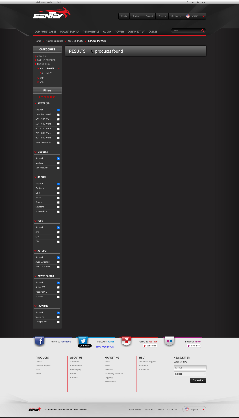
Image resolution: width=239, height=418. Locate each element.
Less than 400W (43, 114)
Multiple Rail (41, 321)
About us (74, 362)
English (195, 16)
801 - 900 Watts (43, 137)
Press (107, 362)
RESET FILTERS (47, 97)
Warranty (143, 366)
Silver (38, 197)
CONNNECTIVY (136, 31)
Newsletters (110, 381)
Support (149, 16)
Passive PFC (41, 291)
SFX (37, 236)
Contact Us (176, 16)
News (107, 366)
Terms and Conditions (154, 409)
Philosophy (75, 369)
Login (59, 2)
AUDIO (107, 31)
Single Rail (40, 317)
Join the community (44, 2)
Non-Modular (41, 167)
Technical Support (147, 362)
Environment (76, 366)
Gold (38, 192)
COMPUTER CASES (45, 31)
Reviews (136, 16)
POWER (119, 31)
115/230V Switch (44, 266)
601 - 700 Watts (43, 128)
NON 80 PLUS (75, 41)
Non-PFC (40, 296)
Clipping (109, 377)
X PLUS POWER (97, 41)
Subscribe (150, 346)
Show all (39, 109)
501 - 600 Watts (43, 123)
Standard (40, 206)
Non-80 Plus (41, 211)
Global (73, 373)
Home (38, 41)
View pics (194, 346)
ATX (37, 232)
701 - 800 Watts (43, 133)
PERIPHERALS (91, 31)
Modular (39, 163)
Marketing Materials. (114, 373)
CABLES (153, 31)
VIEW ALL (41, 56)
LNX (42, 81)
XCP (42, 78)
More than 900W (43, 142)
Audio (38, 373)
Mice (38, 369)
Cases (39, 362)
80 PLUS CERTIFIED (46, 60)
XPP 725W (47, 72)
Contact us (144, 369)
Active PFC (40, 287)
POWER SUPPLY (69, 31)
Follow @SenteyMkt (104, 347)
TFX (37, 241)
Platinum (40, 188)
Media (124, 16)
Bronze (39, 202)
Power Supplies (54, 41)
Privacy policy (135, 409)
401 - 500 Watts (43, 119)
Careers (162, 16)
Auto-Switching (42, 261)
